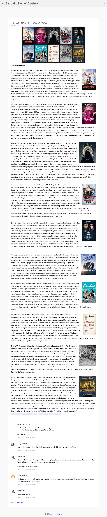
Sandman (58, 414)
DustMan (20, 476)
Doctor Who (16, 414)
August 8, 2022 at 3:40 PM (26, 497)
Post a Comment (17, 503)
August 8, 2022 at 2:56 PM (26, 484)
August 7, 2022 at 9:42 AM (26, 469)
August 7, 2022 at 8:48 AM (26, 437)
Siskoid (19, 457)
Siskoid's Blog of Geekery (22, 3)
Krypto (40, 414)
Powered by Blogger (53, 514)
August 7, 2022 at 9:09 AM (26, 450)
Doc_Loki (20, 444)
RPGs (51, 414)
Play (46, 414)
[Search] (41, 3)
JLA (35, 414)
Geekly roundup (27, 414)
